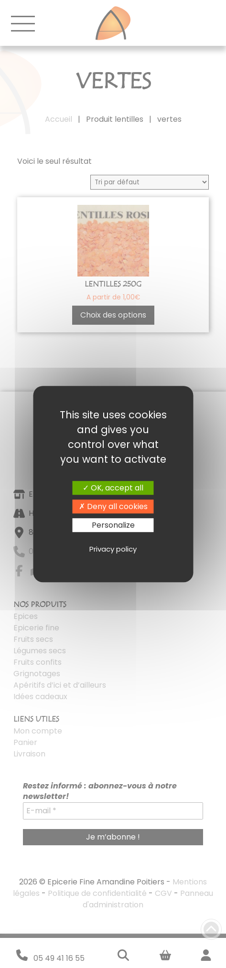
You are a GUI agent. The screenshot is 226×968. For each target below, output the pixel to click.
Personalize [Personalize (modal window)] (113, 525)
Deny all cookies (113, 506)
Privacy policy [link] (113, 549)
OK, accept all (113, 487)
